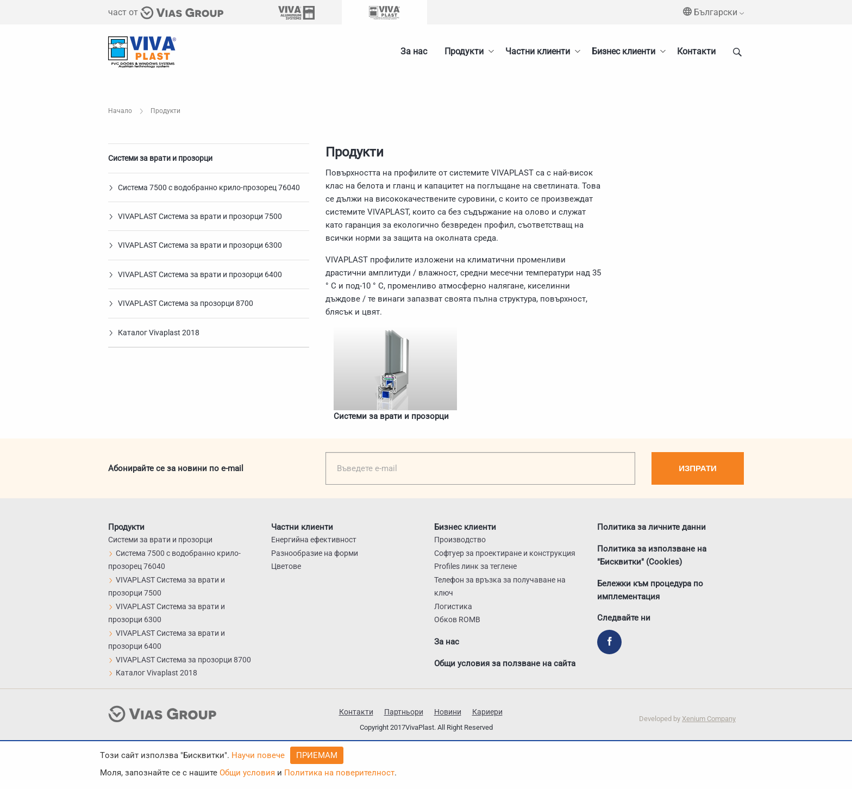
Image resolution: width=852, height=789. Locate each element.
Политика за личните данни (651, 526)
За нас (413, 51)
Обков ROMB (457, 619)
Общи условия (247, 773)
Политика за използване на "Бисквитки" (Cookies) (651, 554)
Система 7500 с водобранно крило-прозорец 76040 (204, 187)
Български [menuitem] (713, 12)
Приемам (316, 755)
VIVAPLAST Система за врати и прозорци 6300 (195, 245)
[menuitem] (625, 51)
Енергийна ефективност (313, 539)
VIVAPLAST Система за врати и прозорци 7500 (195, 216)
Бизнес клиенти (623, 51)
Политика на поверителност (339, 773)
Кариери (487, 711)
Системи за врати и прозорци (160, 158)
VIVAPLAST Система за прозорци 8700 (180, 303)
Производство (460, 539)
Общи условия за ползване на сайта (504, 663)
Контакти (696, 51)
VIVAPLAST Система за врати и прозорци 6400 (195, 274)
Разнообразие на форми (314, 553)
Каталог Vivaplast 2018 (153, 332)
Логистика (453, 606)
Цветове (286, 566)
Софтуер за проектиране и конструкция (504, 553)
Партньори (403, 711)
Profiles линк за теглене (475, 566)
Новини (447, 711)
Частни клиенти (537, 51)
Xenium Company (709, 719)
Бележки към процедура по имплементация (650, 589)
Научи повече (258, 755)
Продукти (464, 51)
